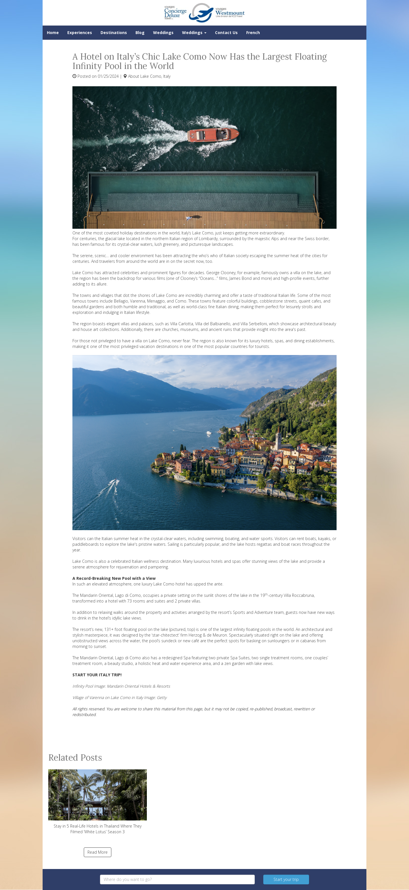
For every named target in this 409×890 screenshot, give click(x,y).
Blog (140, 32)
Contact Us (226, 32)
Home (53, 32)
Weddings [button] (194, 32)
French (253, 32)
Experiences (79, 32)
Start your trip (286, 879)
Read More (97, 852)
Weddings (163, 32)
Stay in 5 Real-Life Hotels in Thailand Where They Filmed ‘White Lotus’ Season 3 (97, 801)
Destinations (114, 32)
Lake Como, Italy (155, 76)
